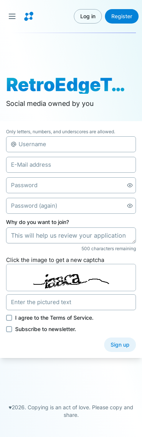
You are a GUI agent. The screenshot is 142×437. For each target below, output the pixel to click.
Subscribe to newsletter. (45, 329)
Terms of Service (71, 317)
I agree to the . (54, 317)
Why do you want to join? (37, 222)
